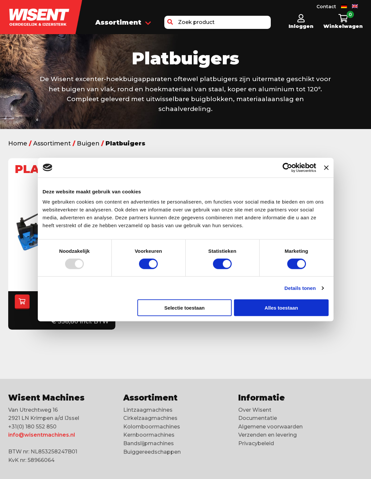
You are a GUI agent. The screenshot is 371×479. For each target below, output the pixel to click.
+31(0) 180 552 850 (32, 427)
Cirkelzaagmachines (150, 418)
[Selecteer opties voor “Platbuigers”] (22, 301)
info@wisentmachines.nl (41, 435)
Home (17, 143)
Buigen (88, 143)
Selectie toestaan (184, 308)
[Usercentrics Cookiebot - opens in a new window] (287, 167)
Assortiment (123, 23)
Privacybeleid (256, 443)
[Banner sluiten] (326, 167)
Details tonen (300, 288)
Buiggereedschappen (152, 452)
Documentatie (257, 418)
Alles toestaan (281, 308)
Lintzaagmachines (148, 410)
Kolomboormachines (151, 427)
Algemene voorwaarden (270, 427)
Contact (326, 6)
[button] (170, 22)
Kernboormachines (148, 435)
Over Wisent (254, 410)
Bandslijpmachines (148, 443)
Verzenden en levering (267, 435)
